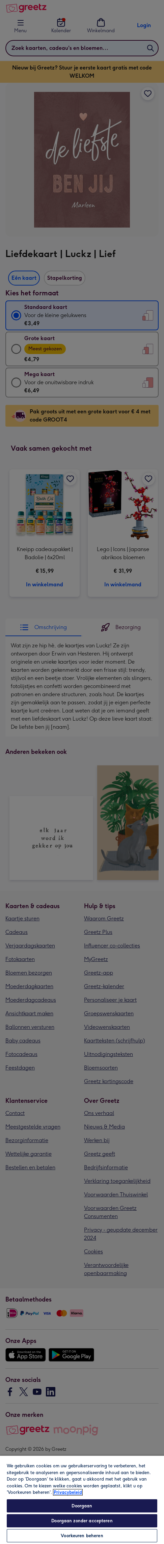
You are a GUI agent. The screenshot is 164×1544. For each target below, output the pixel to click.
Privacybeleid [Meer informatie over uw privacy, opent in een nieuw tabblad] (68, 1492)
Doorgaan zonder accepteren (81, 1520)
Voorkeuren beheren (82, 1535)
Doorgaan (82, 1505)
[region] (82, 1499)
